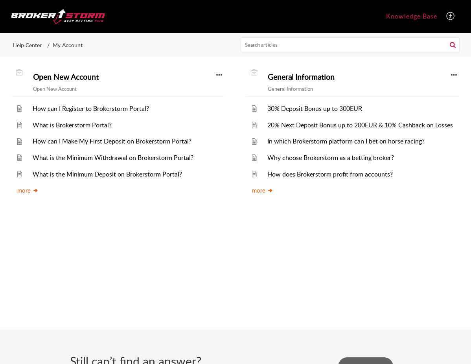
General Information (301, 77)
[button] (451, 16)
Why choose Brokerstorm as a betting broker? (330, 157)
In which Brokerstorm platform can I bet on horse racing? (346, 141)
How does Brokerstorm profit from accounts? (330, 174)
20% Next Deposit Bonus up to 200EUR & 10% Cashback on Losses (360, 125)
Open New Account (66, 77)
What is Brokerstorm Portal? (72, 125)
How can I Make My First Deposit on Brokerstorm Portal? (112, 141)
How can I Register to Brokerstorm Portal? (91, 108)
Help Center (27, 45)
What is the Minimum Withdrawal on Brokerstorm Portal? (113, 157)
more (28, 190)
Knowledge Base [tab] (411, 16)
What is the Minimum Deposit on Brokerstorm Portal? (107, 174)
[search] (350, 44)
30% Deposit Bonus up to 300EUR (314, 108)
